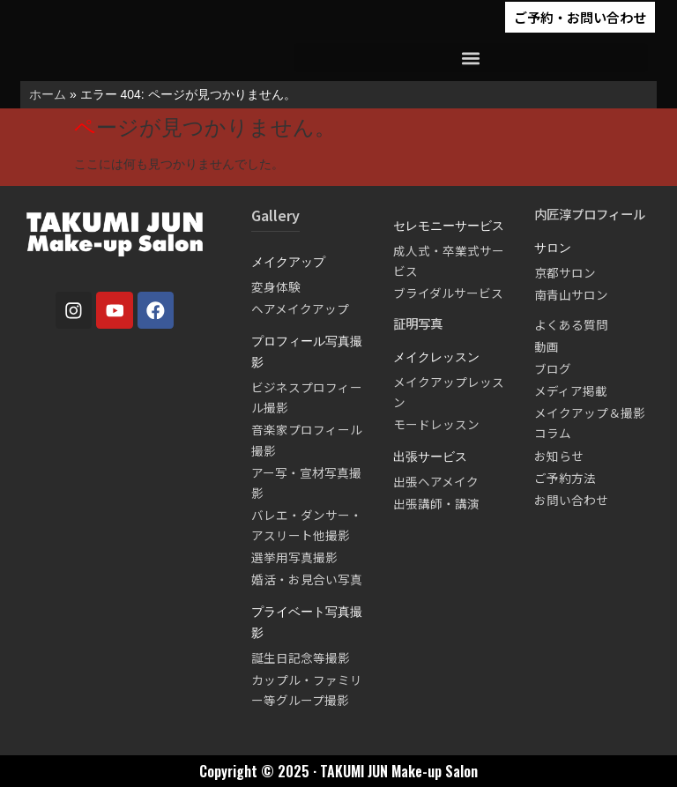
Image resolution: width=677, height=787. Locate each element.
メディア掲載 (570, 390)
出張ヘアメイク (436, 481)
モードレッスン (436, 424)
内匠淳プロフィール (589, 213)
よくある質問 (571, 324)
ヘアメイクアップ (300, 308)
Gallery (275, 215)
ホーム (47, 94)
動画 (546, 346)
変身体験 (276, 286)
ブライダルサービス (448, 292)
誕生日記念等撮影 (300, 657)
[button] (471, 57)
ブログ (552, 368)
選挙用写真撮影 (294, 557)
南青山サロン (571, 294)
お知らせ (559, 455)
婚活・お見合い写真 (306, 579)
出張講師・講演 (436, 503)
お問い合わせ (571, 500)
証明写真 (418, 323)
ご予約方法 (565, 477)
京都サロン (565, 272)
